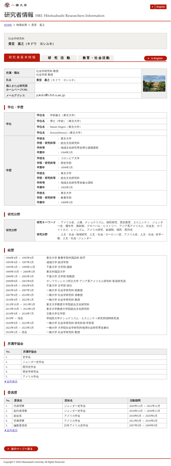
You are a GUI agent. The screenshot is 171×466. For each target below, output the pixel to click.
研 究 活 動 (59, 58)
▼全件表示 (10, 381)
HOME (8, 24)
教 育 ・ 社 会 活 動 (96, 58)
